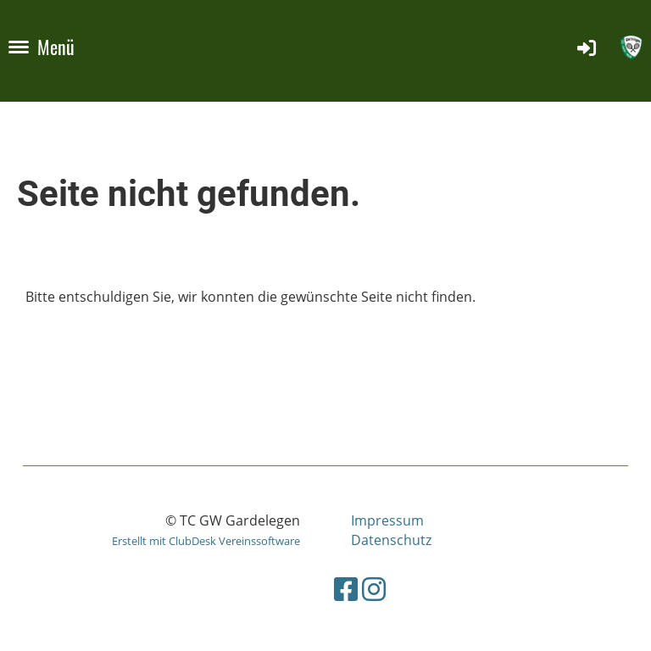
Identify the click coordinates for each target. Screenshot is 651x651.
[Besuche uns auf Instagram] (374, 588)
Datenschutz (391, 540)
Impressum (387, 520)
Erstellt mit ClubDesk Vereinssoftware (206, 540)
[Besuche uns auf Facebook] (346, 588)
